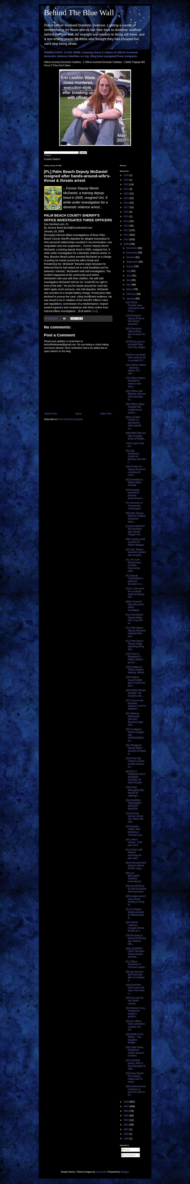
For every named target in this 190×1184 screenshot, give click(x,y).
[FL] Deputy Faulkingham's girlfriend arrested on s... (134, 579)
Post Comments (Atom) (70, 419)
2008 (126, 1101)
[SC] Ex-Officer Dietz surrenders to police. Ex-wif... (135, 1025)
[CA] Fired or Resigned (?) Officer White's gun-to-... (134, 658)
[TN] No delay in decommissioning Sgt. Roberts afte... (136, 939)
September (132, 261)
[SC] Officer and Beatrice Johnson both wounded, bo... (136, 395)
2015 (126, 216)
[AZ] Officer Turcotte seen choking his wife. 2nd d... (135, 306)
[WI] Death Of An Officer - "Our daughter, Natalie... (134, 1038)
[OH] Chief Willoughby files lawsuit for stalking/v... (135, 791)
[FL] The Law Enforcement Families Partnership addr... (133, 565)
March (130, 289)
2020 (126, 193)
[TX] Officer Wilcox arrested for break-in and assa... (135, 382)
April (129, 284)
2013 (126, 225)
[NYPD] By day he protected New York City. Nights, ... (135, 345)
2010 (126, 239)
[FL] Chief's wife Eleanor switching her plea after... (134, 853)
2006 (126, 1111)
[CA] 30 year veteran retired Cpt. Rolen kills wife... (134, 817)
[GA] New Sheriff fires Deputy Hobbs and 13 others (134, 1077)
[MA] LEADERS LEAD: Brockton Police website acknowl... (135, 952)
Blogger (125, 1172)
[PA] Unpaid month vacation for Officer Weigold (135, 542)
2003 (126, 1124)
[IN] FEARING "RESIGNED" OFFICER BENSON (134, 804)
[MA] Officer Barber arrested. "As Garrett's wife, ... (136, 693)
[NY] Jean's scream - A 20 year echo (134, 842)
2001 (126, 1129)
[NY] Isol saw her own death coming (135, 1001)
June (129, 275)
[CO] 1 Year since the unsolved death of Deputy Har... (135, 592)
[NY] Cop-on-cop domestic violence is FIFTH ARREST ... (136, 704)
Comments (128, 1155)
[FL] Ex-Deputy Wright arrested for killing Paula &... (135, 913)
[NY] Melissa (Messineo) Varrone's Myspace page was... (134, 719)
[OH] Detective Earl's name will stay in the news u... (135, 989)
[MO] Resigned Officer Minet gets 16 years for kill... (135, 332)
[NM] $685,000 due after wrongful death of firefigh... (136, 436)
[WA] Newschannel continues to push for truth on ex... (135, 1090)
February (131, 294)
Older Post (105, 413)
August (130, 266)
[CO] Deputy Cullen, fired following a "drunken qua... (135, 830)
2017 (126, 207)
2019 (126, 198)
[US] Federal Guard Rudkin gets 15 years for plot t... (135, 681)
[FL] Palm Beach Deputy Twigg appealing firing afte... (135, 645)
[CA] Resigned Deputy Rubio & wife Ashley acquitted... (135, 319)
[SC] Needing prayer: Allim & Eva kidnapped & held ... (135, 1064)
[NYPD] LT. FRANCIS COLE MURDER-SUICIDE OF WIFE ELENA (135, 777)
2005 (126, 1115)
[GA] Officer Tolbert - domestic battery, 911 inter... (136, 369)
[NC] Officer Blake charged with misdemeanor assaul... (135, 408)
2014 (126, 221)
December (132, 248)
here (94, 311)
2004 (126, 1120)
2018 (126, 202)
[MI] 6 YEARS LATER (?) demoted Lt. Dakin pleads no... (133, 423)
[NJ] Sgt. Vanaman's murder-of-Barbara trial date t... (136, 456)
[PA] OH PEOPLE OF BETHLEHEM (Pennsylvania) (136, 889)
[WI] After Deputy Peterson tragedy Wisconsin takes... (136, 517)
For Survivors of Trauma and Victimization (134, 505)
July (128, 271)
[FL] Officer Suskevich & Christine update (135, 964)
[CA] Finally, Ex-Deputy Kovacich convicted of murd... (135, 470)
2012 (126, 230)
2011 (126, 235)
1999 (126, 1138)
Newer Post (51, 413)
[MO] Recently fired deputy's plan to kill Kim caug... (136, 865)
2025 (126, 175)
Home (78, 413)
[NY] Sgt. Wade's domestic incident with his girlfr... (136, 552)
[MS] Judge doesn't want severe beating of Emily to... (136, 900)
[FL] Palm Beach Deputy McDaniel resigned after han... (136, 632)
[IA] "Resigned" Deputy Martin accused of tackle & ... (136, 749)
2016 (126, 212)
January (130, 298)
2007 (126, 1106)
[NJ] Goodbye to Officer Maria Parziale (134, 482)
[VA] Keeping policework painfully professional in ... (135, 494)
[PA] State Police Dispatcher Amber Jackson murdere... (135, 1051)
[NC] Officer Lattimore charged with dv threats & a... (135, 926)
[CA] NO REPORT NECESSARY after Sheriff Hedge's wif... (135, 530)
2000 (126, 1134)
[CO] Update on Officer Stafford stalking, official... (136, 670)
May (128, 280)
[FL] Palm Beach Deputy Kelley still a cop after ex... (134, 618)
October (130, 257)
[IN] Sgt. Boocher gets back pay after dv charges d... (135, 976)
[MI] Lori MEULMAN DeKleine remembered (133, 877)
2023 (126, 184)
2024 (126, 180)
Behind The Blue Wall (79, 12)
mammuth (101, 1172)
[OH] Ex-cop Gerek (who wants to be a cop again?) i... (136, 357)
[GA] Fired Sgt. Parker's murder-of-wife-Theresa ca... (135, 762)
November (132, 252)
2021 (126, 189)
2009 (126, 244)
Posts (126, 1149)
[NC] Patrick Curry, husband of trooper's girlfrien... (135, 1012)
